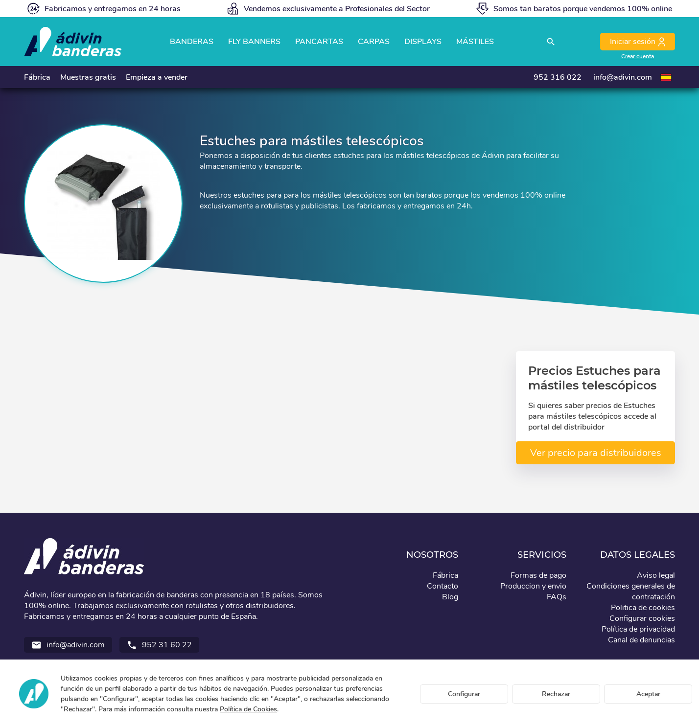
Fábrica (37, 77)
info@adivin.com (622, 77)
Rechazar (556, 694)
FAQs (556, 597)
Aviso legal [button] (656, 575)
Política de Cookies (248, 709)
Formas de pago (538, 575)
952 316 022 (558, 77)
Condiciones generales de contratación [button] (630, 591)
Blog (450, 597)
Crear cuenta (637, 56)
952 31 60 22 (159, 644)
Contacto (442, 586)
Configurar (464, 694)
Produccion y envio (533, 586)
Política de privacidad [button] (638, 629)
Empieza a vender (156, 77)
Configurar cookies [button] (642, 618)
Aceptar (648, 694)
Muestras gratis (88, 77)
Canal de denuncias (641, 640)
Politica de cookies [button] (643, 607)
